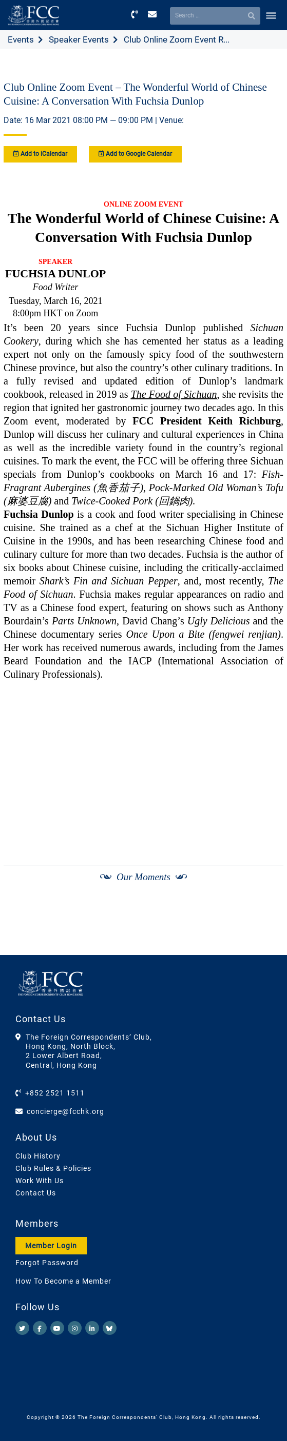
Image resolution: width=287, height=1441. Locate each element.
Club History (38, 1156)
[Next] (264, 929)
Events (21, 39)
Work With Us (39, 1180)
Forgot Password (47, 1263)
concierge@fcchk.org (65, 1111)
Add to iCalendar (40, 153)
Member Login (51, 1246)
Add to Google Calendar (135, 153)
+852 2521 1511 (55, 1093)
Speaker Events (79, 39)
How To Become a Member (63, 1281)
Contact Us (35, 1193)
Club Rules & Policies (53, 1168)
